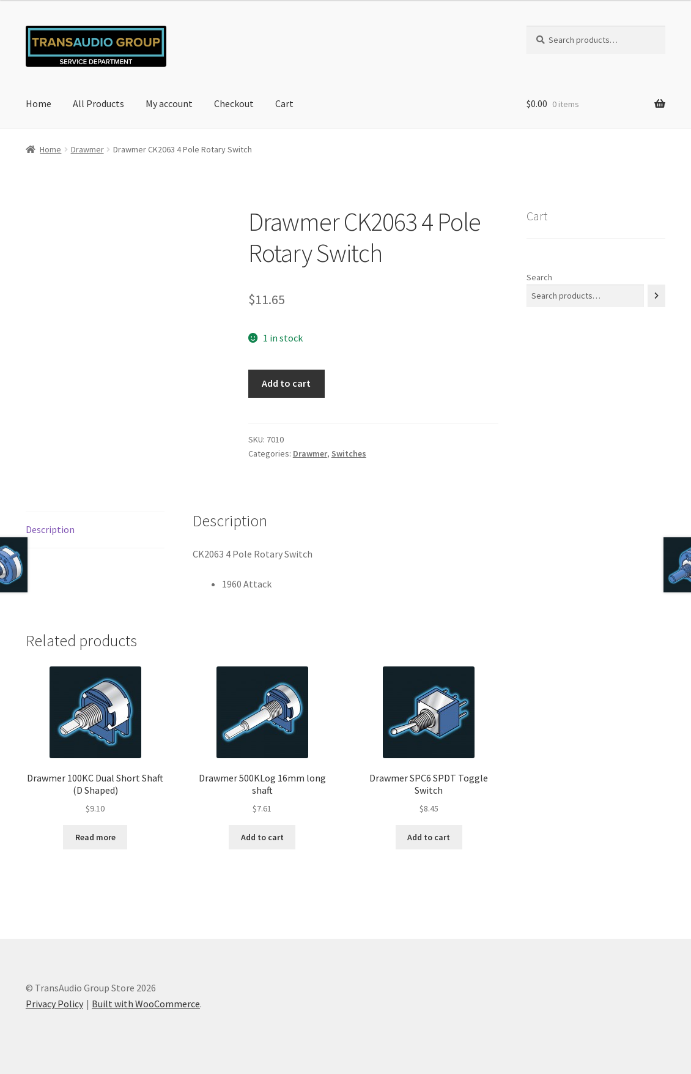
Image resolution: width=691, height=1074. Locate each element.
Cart (284, 103)
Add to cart (286, 383)
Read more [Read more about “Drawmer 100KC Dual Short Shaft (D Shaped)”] (95, 837)
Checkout (234, 103)
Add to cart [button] (262, 837)
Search (539, 277)
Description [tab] (50, 529)
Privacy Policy (54, 1004)
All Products (98, 103)
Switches (348, 453)
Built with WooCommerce (146, 1004)
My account (169, 103)
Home (38, 103)
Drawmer (87, 149)
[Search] (656, 296)
